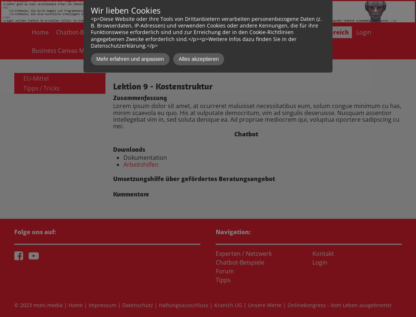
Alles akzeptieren (199, 59)
